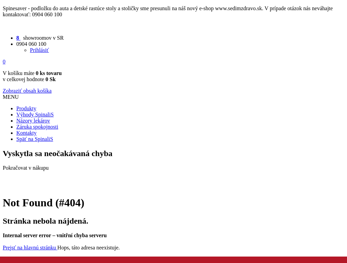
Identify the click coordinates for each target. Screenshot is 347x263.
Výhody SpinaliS (35, 114)
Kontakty (26, 133)
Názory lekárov (33, 121)
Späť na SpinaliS (34, 139)
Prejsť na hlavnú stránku (30, 247)
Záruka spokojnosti (37, 127)
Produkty (26, 108)
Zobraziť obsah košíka (27, 91)
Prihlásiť (39, 50)
